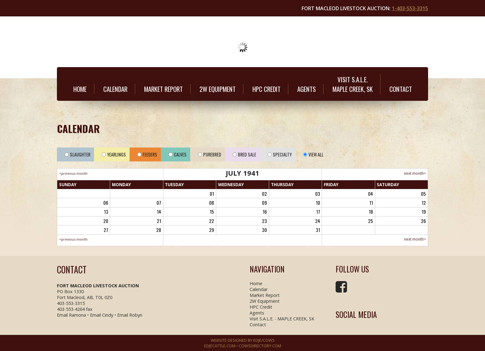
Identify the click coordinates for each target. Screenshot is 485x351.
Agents (306, 89)
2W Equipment (218, 89)
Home (80, 89)
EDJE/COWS (264, 340)
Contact (400, 89)
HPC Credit (266, 89)
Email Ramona (71, 315)
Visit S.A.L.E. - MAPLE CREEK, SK (282, 319)
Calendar (115, 89)
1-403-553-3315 (410, 8)
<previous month (73, 173)
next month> (415, 173)
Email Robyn (129, 315)
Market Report (163, 89)
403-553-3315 (71, 303)
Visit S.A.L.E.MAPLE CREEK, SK (353, 84)
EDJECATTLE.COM (219, 346)
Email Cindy (101, 315)
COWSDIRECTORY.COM (260, 346)
